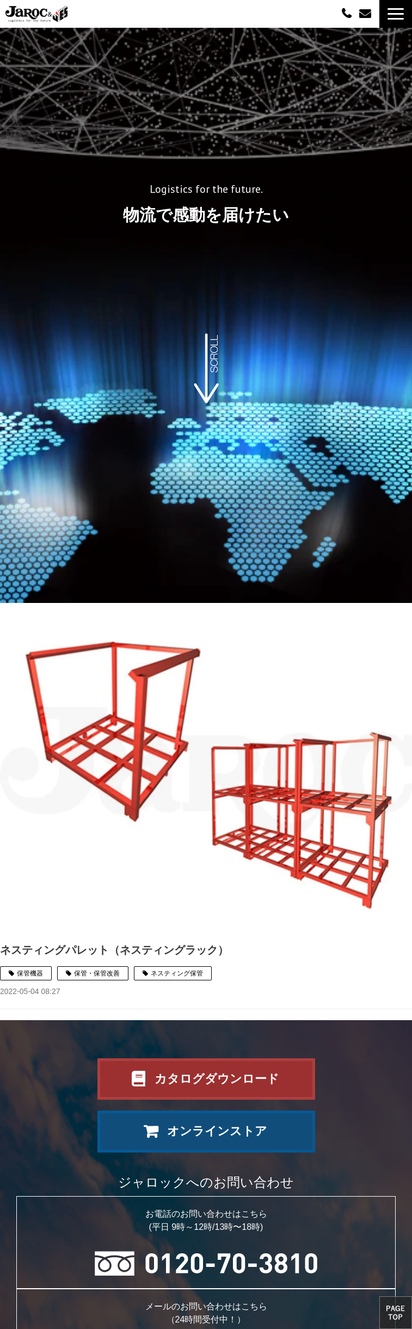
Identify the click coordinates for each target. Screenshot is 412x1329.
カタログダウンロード (217, 1079)
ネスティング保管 (177, 973)
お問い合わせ (366, 14)
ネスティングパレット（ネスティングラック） (114, 950)
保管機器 (30, 973)
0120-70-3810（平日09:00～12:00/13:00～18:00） (347, 12)
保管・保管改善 (97, 973)
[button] (395, 14)
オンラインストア (217, 1131)
